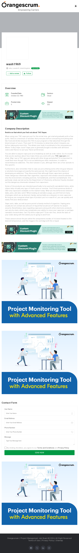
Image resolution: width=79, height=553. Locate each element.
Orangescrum (13, 538)
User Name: (8, 409)
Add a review (13, 73)
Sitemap (59, 540)
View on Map (35, 68)
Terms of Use (34, 540)
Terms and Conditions (45, 448)
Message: (7, 437)
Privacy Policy (63, 448)
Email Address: (9, 418)
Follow (27, 73)
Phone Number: (9, 428)
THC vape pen (60, 156)
